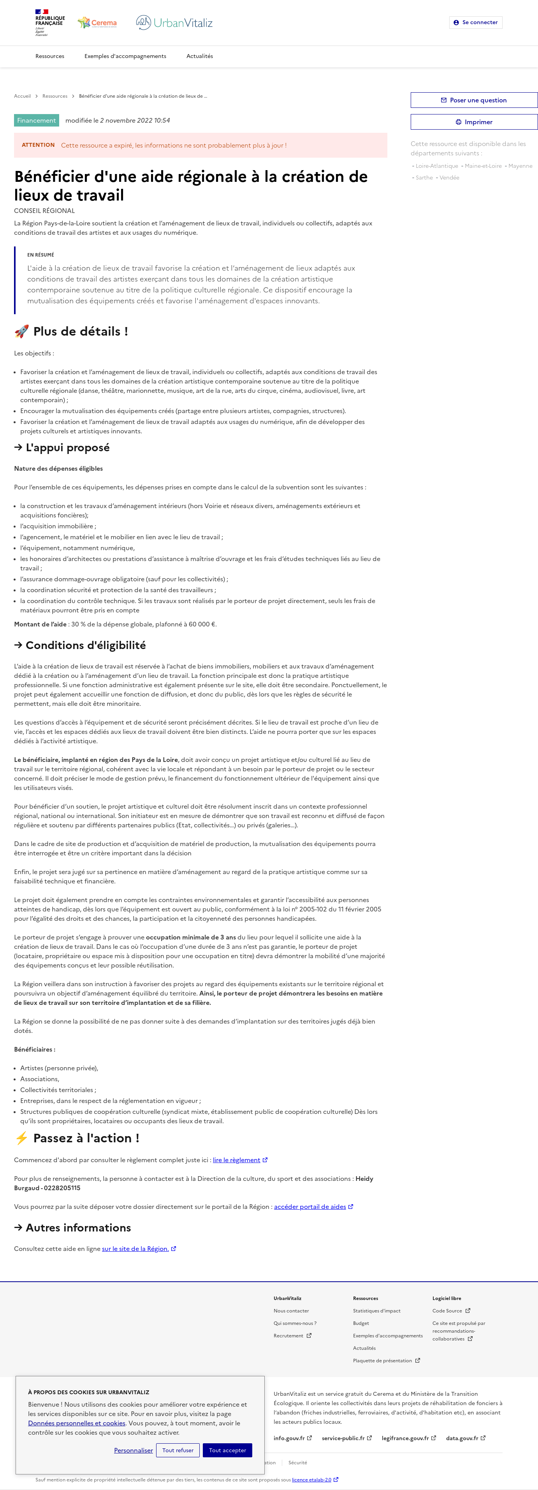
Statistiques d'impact (377, 1310)
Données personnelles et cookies (76, 1423)
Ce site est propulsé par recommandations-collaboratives (459, 1331)
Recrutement (293, 1335)
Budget (361, 1323)
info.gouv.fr (289, 1438)
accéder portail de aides (310, 1206)
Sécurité (297, 1462)
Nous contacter (291, 1310)
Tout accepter (227, 1450)
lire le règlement (236, 1160)
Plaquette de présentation (387, 1360)
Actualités (199, 56)
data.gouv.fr (462, 1438)
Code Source (452, 1310)
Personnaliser (133, 1450)
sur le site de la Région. (135, 1248)
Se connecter (480, 22)
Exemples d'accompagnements (125, 56)
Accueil (22, 96)
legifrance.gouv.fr (405, 1438)
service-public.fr (343, 1438)
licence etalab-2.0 (311, 1479)
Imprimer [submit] (478, 122)
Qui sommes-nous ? (295, 1323)
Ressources (49, 56)
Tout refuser (177, 1450)
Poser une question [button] (478, 100)
